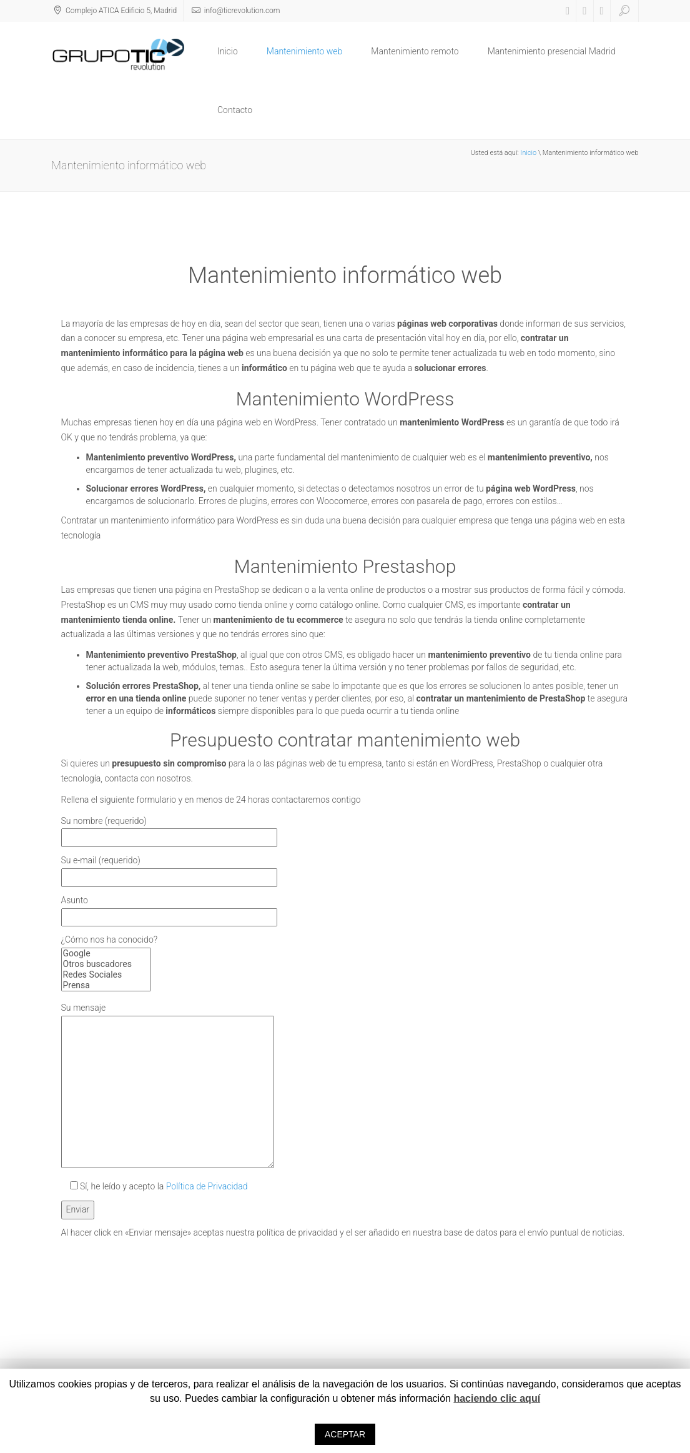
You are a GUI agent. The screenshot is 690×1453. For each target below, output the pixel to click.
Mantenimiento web (305, 51)
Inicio (227, 51)
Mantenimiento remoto (414, 51)
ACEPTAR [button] (345, 1434)
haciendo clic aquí (496, 1398)
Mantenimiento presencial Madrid (552, 51)
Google (106, 953)
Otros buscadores (106, 964)
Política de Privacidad (207, 1186)
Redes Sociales (106, 974)
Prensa (106, 985)
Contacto (234, 110)
